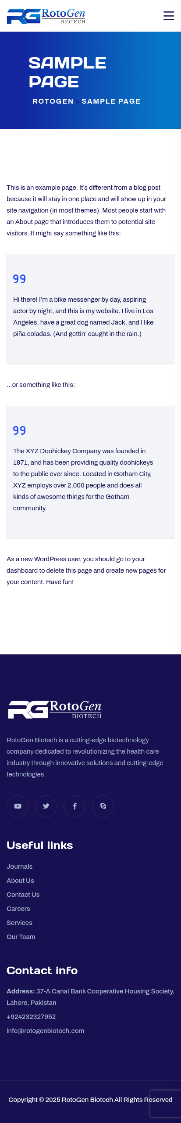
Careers (18, 908)
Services (19, 922)
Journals (19, 866)
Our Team (21, 936)
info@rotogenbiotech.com (45, 1030)
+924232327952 (31, 1016)
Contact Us (23, 894)
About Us (20, 880)
